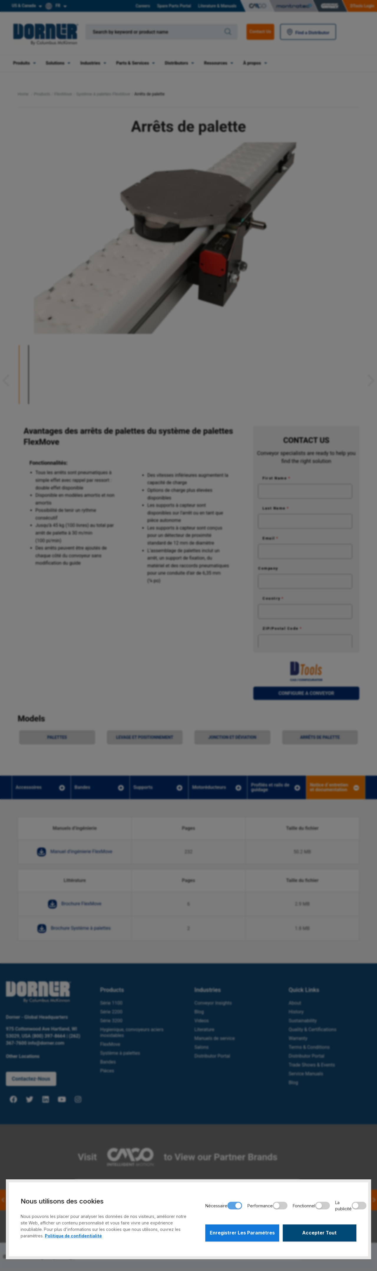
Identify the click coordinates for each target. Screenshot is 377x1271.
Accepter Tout (319, 1233)
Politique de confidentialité (73, 1235)
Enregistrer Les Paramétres (242, 1233)
